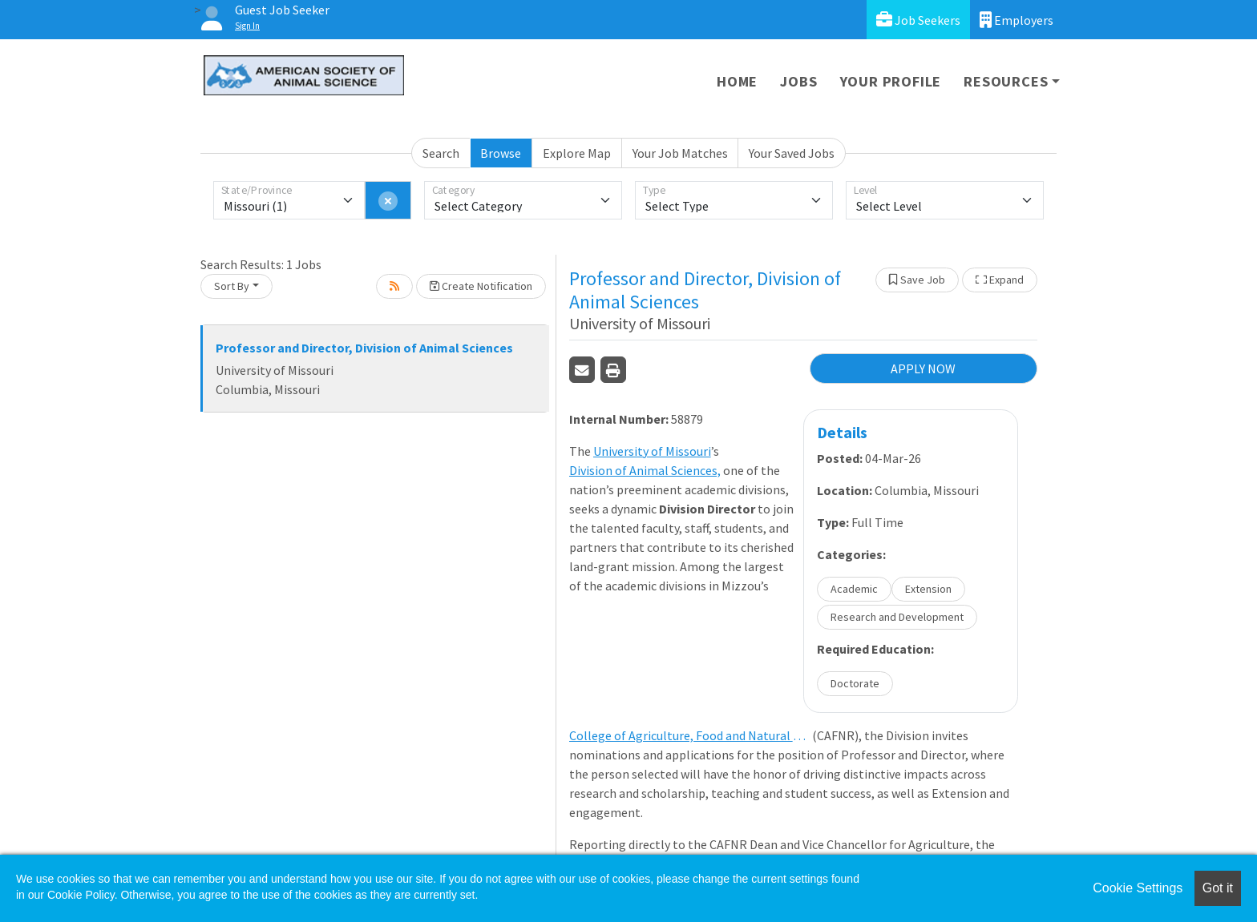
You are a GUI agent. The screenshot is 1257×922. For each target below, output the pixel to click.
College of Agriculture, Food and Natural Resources (689, 735)
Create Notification (481, 286)
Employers (1016, 20)
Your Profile (891, 81)
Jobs (798, 81)
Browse (500, 153)
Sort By (231, 286)
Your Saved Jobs (792, 153)
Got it (1217, 888)
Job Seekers (918, 20)
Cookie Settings (1137, 888)
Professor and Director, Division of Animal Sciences (364, 348)
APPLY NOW (923, 368)
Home (737, 81)
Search (440, 153)
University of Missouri (652, 451)
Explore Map (577, 153)
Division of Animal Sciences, (645, 470)
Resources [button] (1006, 81)
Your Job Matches (680, 153)
